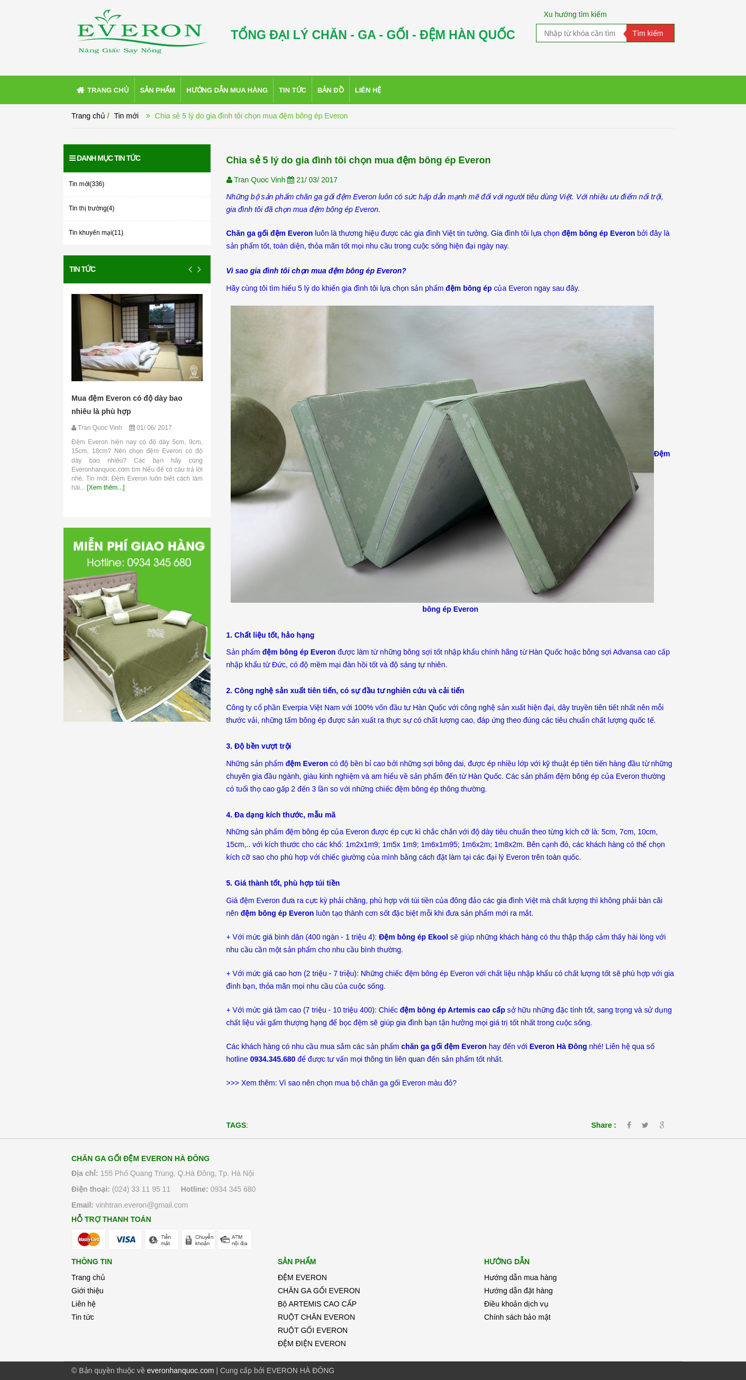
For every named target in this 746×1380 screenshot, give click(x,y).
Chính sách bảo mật (517, 1317)
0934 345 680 (233, 1189)
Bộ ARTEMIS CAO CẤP (317, 1304)
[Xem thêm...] (105, 487)
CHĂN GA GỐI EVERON (319, 1290)
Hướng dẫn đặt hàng (518, 1290)
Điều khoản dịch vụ (516, 1304)
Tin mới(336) (86, 184)
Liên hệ (83, 1304)
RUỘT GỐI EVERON (313, 1330)
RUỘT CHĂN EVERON (316, 1317)
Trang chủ (88, 116)
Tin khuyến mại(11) (96, 232)
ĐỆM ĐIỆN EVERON (312, 1343)
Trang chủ (88, 1277)
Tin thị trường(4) (91, 208)
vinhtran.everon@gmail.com (142, 1205)
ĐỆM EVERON (302, 1277)
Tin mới (126, 116)
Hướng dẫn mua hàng (520, 1277)
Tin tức (82, 269)
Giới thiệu (87, 1290)
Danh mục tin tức (104, 158)
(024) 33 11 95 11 (141, 1189)
